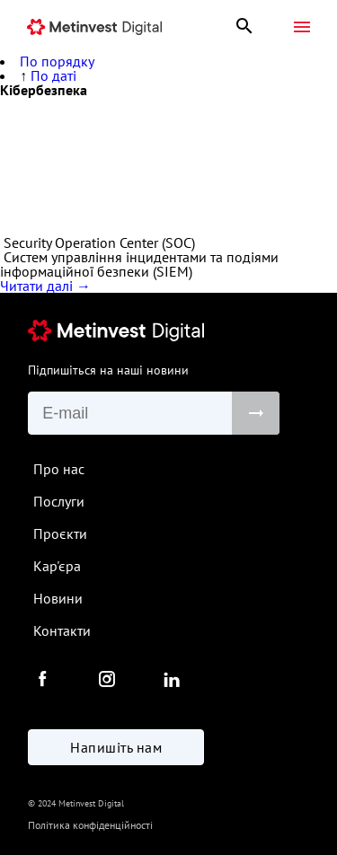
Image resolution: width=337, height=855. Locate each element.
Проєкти (60, 533)
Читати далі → (45, 286)
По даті (53, 75)
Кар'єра (57, 566)
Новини (58, 598)
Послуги (58, 501)
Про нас (58, 469)
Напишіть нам (116, 747)
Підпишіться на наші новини (108, 370)
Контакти (62, 630)
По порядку (57, 61)
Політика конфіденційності (90, 825)
